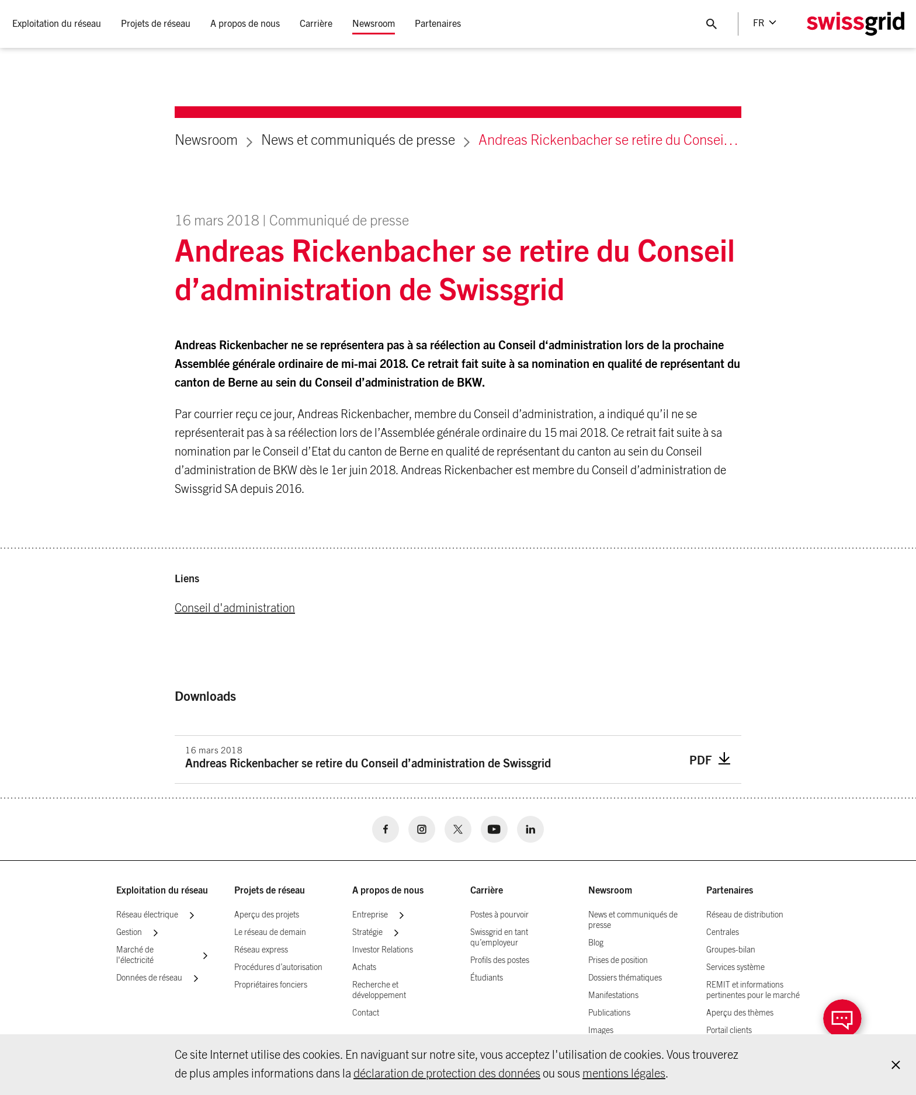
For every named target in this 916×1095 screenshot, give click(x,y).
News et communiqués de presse (358, 141)
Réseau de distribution (744, 915)
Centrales (722, 933)
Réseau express (261, 950)
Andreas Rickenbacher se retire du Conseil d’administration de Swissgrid (609, 141)
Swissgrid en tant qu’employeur (499, 938)
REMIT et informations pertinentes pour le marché (753, 990)
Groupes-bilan (730, 950)
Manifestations (613, 996)
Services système (735, 968)
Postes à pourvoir (499, 915)
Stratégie (367, 933)
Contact (365, 1013)
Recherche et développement (379, 990)
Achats (364, 968)
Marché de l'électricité (135, 955)
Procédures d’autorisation (278, 968)
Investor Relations (382, 950)
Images (600, 1031)
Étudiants (486, 978)
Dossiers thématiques (625, 978)
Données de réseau (149, 978)
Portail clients (729, 1031)
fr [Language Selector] (758, 23)
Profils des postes (499, 961)
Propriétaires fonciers (270, 985)
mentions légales (623, 1074)
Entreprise (370, 915)
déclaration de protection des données (446, 1074)
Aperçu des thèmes (739, 1013)
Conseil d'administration (235, 608)
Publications (609, 1013)
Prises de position (618, 961)
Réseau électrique (147, 915)
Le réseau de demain (270, 933)
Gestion (129, 933)
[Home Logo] (854, 24)
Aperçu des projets (266, 915)
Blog (595, 943)
